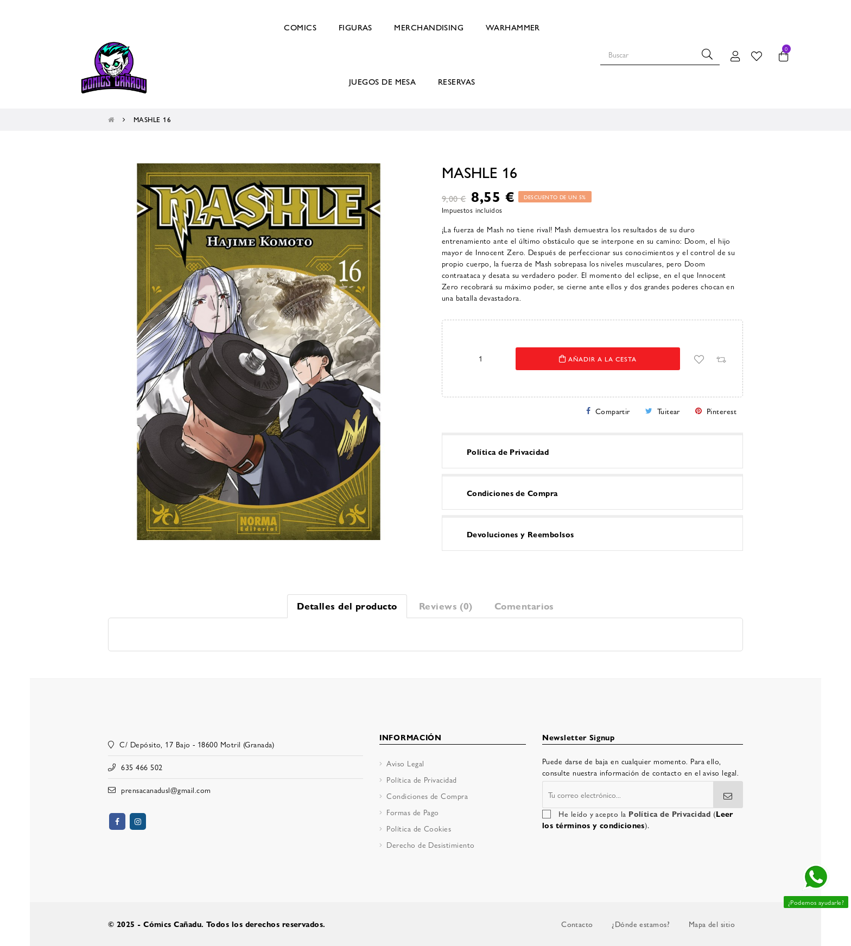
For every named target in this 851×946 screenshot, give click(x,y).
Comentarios (524, 605)
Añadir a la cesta (598, 358)
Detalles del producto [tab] (347, 605)
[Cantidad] (480, 358)
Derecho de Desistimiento (430, 844)
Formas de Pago (412, 812)
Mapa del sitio (712, 923)
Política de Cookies (418, 828)
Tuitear (668, 410)
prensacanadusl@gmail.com (166, 789)
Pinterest (721, 410)
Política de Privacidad (421, 779)
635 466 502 (141, 766)
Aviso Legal (405, 763)
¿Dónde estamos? (641, 923)
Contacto (577, 923)
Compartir (612, 410)
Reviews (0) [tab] (446, 605)
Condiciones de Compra (427, 795)
